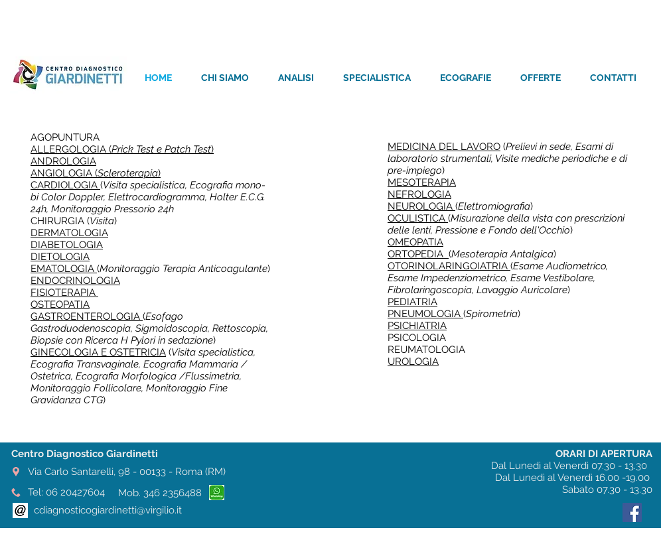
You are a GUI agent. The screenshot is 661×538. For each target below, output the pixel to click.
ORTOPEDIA (418, 254)
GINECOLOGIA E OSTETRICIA (98, 352)
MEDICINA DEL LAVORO (444, 147)
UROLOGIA (413, 362)
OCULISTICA (418, 218)
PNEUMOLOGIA (425, 314)
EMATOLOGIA (64, 269)
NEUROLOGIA (421, 206)
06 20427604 (75, 492)
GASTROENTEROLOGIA (87, 316)
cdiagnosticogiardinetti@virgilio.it (108, 510)
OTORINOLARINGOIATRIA (449, 266)
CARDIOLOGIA (65, 185)
